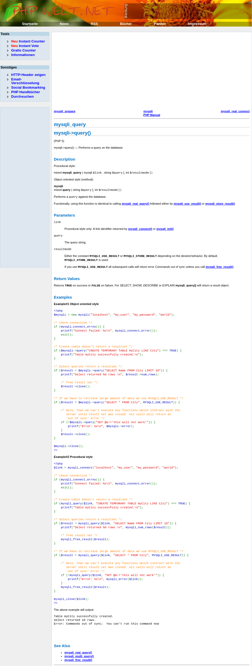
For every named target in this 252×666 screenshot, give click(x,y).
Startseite (30, 24)
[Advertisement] (130, 71)
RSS (94, 24)
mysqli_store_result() (220, 202)
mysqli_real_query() (135, 202)
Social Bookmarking (28, 87)
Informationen (23, 55)
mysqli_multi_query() (79, 634)
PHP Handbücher (25, 92)
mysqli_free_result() (219, 264)
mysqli (148, 111)
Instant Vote (25, 46)
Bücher (126, 24)
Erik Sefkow (169, 661)
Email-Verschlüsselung (25, 81)
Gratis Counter (23, 50)
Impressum (197, 24)
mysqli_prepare (64, 111)
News (64, 24)
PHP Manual (151, 115)
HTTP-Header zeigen (28, 75)
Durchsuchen (22, 96)
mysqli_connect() (140, 227)
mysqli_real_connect (235, 111)
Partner (160, 24)
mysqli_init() (165, 227)
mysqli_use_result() (187, 202)
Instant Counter (28, 41)
